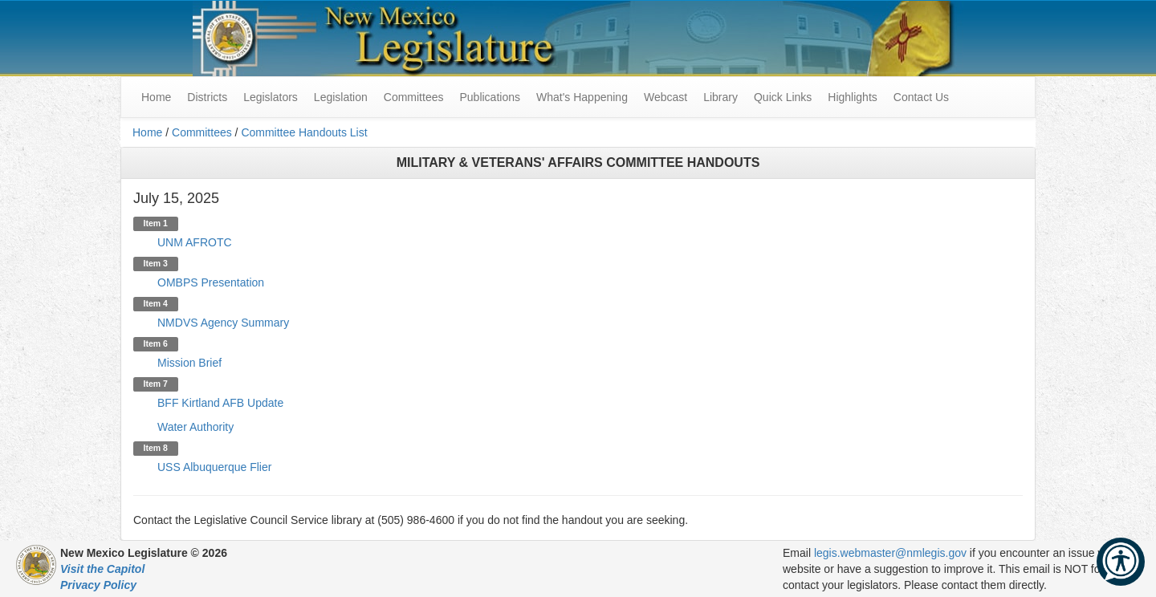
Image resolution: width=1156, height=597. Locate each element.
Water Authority (195, 426)
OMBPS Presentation (210, 282)
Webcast (665, 97)
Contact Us (921, 97)
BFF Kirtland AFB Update (220, 402)
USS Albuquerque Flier (214, 467)
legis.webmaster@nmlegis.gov (890, 552)
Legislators (270, 97)
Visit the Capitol (102, 568)
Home (147, 132)
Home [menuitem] (156, 97)
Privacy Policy (98, 585)
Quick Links (783, 97)
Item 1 (156, 223)
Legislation (341, 97)
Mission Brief (189, 362)
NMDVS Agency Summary (223, 322)
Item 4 (156, 303)
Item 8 (156, 448)
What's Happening (582, 97)
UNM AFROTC (194, 242)
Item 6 (156, 343)
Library (720, 97)
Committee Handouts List (304, 132)
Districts (207, 97)
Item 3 (156, 263)
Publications (489, 97)
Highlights (852, 97)
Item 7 (156, 383)
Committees (414, 97)
